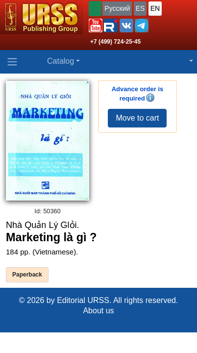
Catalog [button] (60, 61)
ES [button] (140, 8)
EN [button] (155, 8)
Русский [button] (117, 8)
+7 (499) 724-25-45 (115, 41)
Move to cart (137, 118)
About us (98, 310)
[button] (95, 25)
